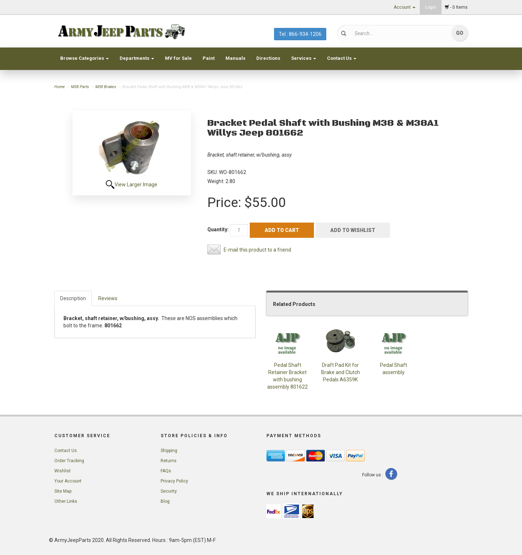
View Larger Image (136, 184)
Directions (268, 58)
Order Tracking (69, 460)
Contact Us (341, 58)
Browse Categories (84, 58)
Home (60, 86)
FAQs (166, 470)
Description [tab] (73, 298)
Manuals (235, 58)
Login (430, 7)
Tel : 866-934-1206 (300, 34)
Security (169, 491)
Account (404, 7)
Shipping (169, 450)
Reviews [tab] (107, 298)
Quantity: (218, 229)
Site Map (62, 491)
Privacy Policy (174, 481)
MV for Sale (178, 58)
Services (303, 58)
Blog (165, 501)
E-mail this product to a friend (257, 250)
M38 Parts (80, 86)
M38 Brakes (105, 86)
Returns (169, 460)
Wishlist (62, 470)
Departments (137, 58)
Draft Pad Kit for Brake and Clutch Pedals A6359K (340, 372)
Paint (209, 58)
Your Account (68, 481)
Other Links (65, 501)
